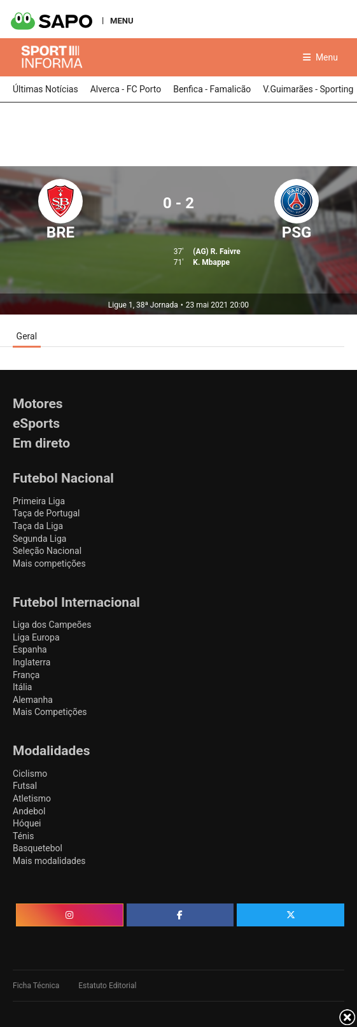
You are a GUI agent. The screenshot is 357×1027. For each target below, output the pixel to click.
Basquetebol (37, 848)
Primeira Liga (39, 501)
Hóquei (27, 823)
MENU (121, 20)
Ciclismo (30, 773)
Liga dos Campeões (52, 625)
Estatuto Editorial (107, 985)
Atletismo (32, 798)
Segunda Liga (39, 539)
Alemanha (33, 700)
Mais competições (49, 563)
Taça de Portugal (46, 513)
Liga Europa (36, 637)
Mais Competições (50, 712)
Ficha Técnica (36, 985)
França (26, 675)
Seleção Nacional (47, 551)
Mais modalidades (49, 861)
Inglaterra (31, 662)
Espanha (30, 649)
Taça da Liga (38, 526)
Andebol (29, 811)
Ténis (23, 836)
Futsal (25, 786)
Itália (22, 687)
